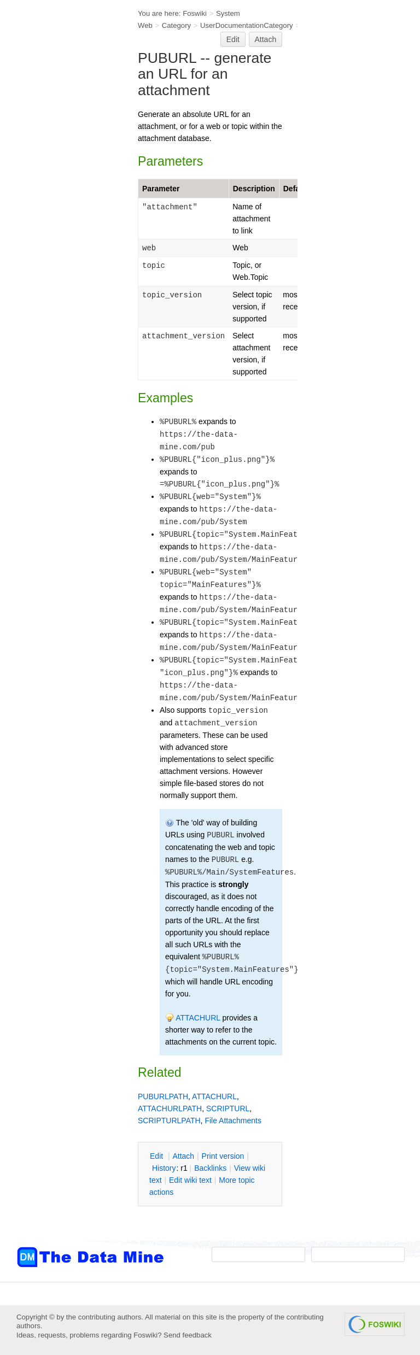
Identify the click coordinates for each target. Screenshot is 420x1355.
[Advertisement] (60, 220)
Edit (233, 39)
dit (157, 1156)
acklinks (210, 1168)
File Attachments (233, 1120)
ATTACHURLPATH (170, 1108)
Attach (266, 39)
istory (164, 1168)
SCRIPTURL (227, 1108)
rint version (223, 1156)
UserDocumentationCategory (246, 25)
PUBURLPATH (163, 1096)
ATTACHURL (198, 1017)
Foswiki (195, 13)
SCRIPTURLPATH (169, 1120)
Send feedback (188, 1335)
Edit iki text (190, 1180)
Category (176, 25)
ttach (183, 1156)
